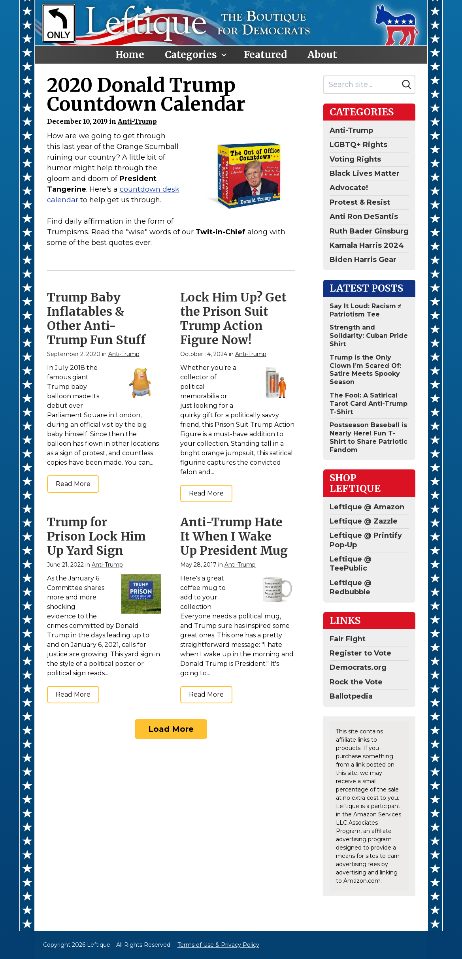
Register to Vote (360, 653)
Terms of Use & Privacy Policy (218, 944)
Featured (265, 55)
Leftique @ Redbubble (350, 587)
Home (129, 55)
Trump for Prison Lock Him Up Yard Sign (96, 536)
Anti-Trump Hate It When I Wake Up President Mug (234, 536)
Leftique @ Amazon (367, 507)
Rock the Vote (356, 682)
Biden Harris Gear (363, 259)
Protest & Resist (360, 202)
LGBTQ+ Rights (358, 144)
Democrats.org (358, 667)
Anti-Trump (137, 121)
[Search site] (361, 84)
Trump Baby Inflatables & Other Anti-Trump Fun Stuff (96, 318)
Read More (73, 484)
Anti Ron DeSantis (364, 216)
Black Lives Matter (365, 173)
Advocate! (349, 187)
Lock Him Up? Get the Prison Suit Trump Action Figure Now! (233, 318)
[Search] (406, 84)
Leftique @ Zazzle (364, 521)
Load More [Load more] (171, 729)
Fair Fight (348, 639)
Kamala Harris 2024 (367, 245)
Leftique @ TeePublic (350, 564)
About (322, 55)
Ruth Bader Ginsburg (369, 231)
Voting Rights (355, 159)
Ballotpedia (351, 696)
